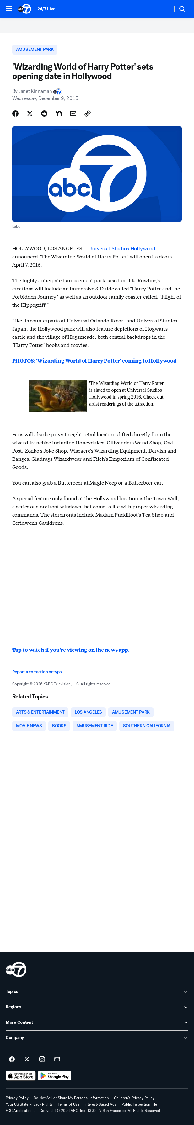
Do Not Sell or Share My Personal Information (71, 1098)
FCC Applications (20, 1110)
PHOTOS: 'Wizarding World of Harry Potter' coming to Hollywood (94, 360)
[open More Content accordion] (97, 1022)
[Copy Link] (87, 113)
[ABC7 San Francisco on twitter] (27, 1059)
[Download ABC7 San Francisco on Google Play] (54, 1076)
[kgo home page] (16, 969)
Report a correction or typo (37, 672)
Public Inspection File (139, 1104)
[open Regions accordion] (97, 1007)
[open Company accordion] (97, 1038)
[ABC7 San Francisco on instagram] (42, 1059)
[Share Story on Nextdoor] (58, 113)
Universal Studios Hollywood (121, 248)
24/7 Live (46, 9)
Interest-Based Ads (100, 1104)
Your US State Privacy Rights (29, 1104)
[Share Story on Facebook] (15, 113)
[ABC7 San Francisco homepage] (24, 9)
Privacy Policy (17, 1098)
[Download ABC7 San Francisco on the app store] (21, 1076)
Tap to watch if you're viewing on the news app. (71, 649)
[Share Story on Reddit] (44, 113)
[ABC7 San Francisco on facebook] (12, 1059)
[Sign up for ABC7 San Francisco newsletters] (57, 1059)
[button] (8, 8)
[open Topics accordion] (97, 992)
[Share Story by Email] (73, 113)
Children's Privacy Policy (134, 1098)
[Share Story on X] (29, 113)
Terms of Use (68, 1104)
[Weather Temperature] (163, 9)
